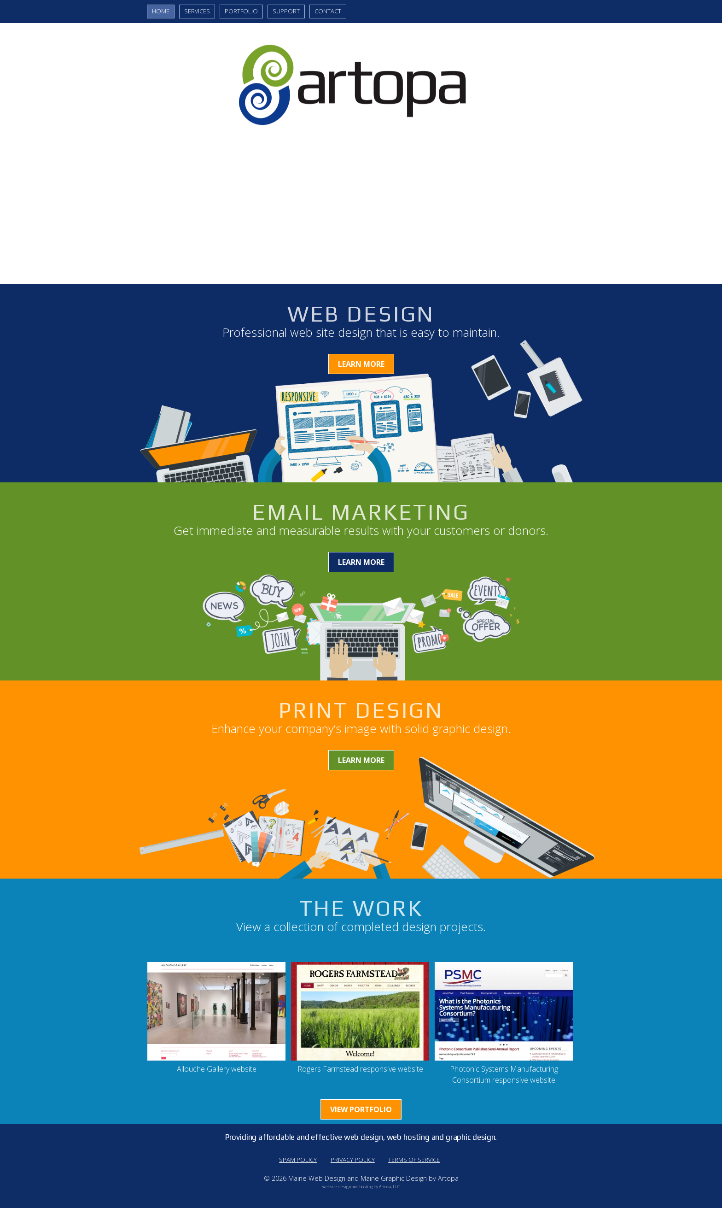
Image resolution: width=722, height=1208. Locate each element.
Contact (327, 11)
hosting (366, 1187)
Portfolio (241, 11)
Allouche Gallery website (216, 1069)
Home (160, 11)
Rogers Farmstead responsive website (360, 1069)
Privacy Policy (353, 1159)
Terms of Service (414, 1159)
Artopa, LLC (389, 1187)
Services (197, 11)
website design (336, 1187)
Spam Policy (298, 1159)
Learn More (361, 364)
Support (286, 11)
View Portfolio (361, 1109)
